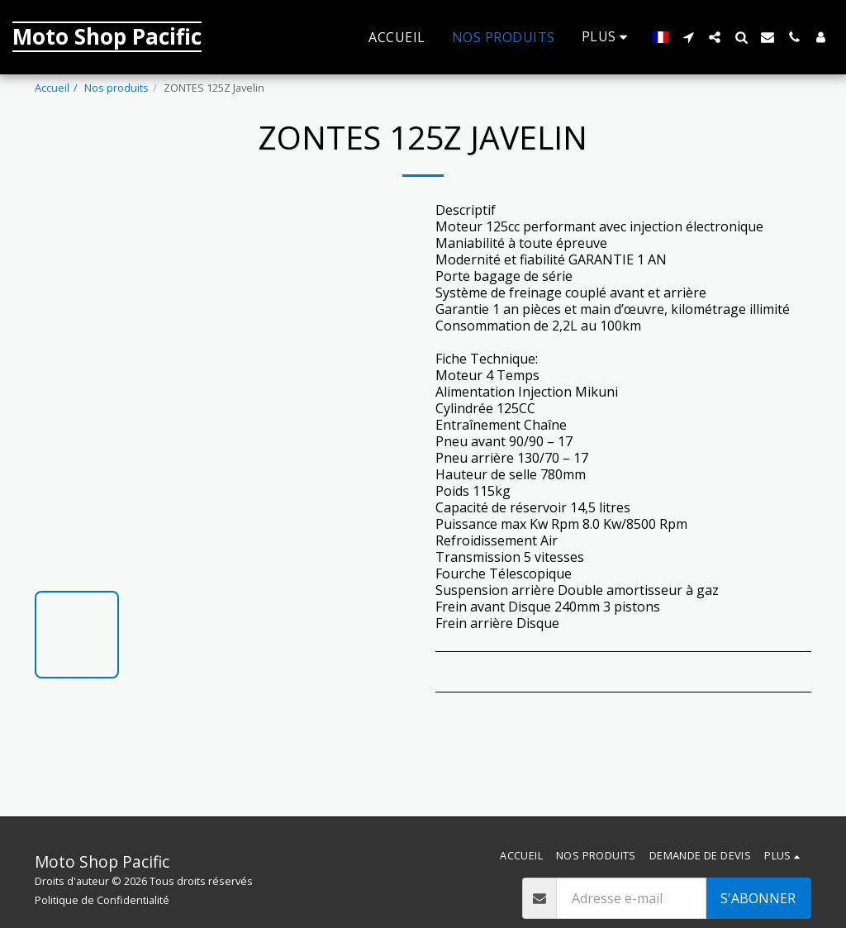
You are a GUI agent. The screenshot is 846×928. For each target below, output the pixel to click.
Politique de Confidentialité (102, 899)
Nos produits (116, 87)
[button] (688, 37)
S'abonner (758, 898)
